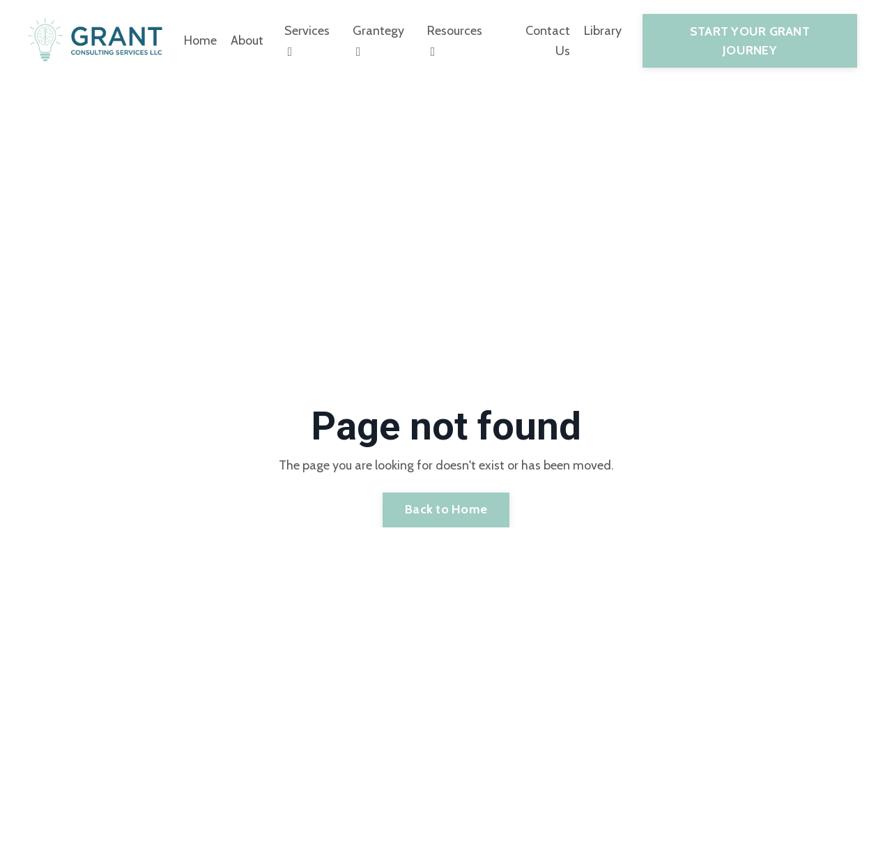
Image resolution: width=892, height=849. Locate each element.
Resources (454, 40)
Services (307, 40)
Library (603, 30)
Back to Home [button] (446, 509)
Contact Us (547, 41)
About (247, 40)
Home (200, 40)
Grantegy (378, 40)
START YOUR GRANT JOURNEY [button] (750, 41)
